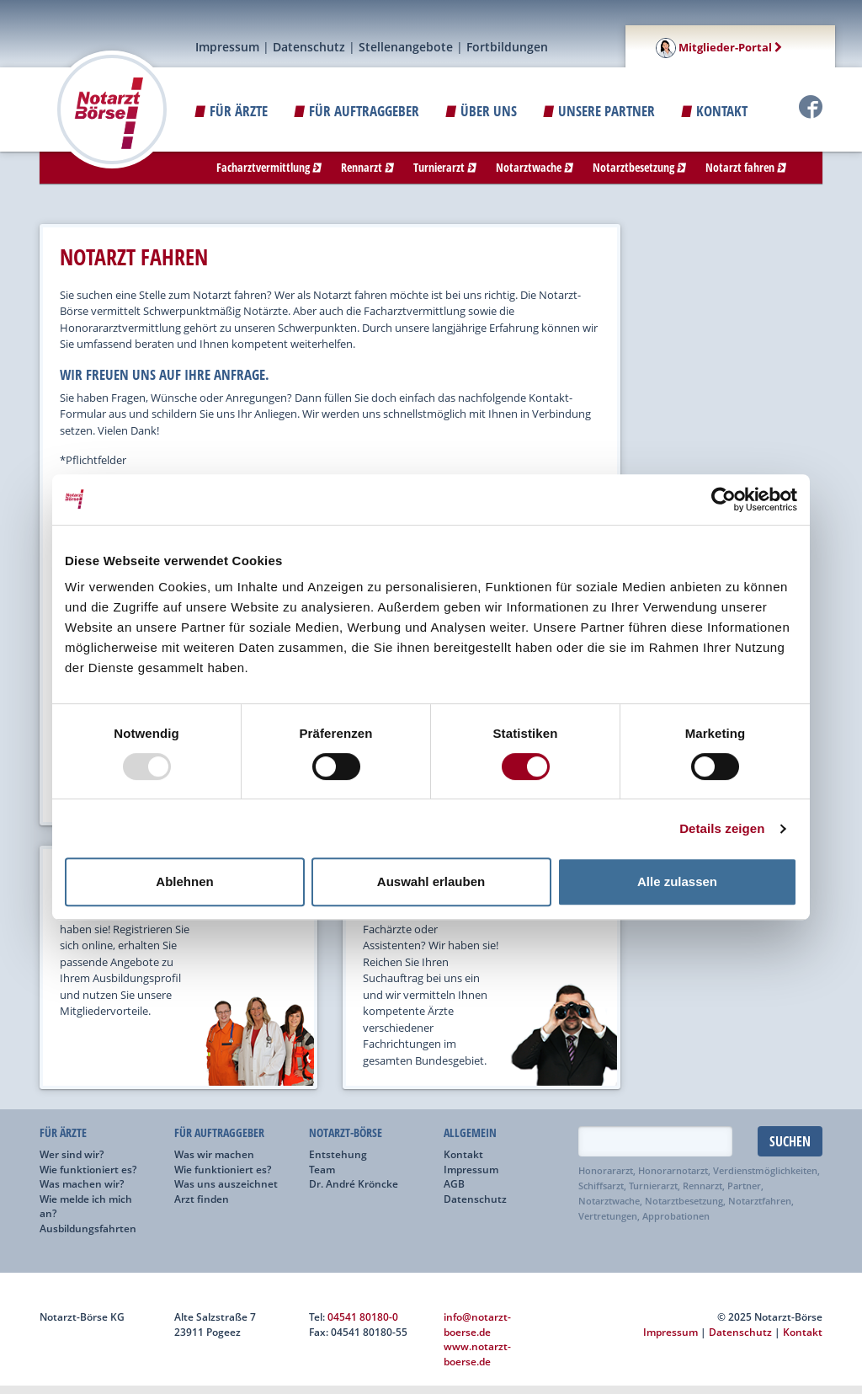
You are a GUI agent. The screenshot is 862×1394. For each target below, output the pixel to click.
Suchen (790, 1141)
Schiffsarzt (601, 1186)
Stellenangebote (406, 47)
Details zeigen (721, 828)
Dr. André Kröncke (353, 1183)
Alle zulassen (677, 881)
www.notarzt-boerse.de (477, 1353)
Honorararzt (605, 1171)
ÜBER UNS (481, 110)
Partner (744, 1186)
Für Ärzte (231, 110)
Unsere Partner (599, 110)
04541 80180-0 (362, 1316)
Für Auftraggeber (356, 110)
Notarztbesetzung (639, 167)
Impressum (227, 47)
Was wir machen (214, 1154)
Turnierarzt (444, 167)
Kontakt (714, 110)
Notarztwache (534, 167)
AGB (454, 1183)
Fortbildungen (507, 47)
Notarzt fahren (745, 167)
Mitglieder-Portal (719, 47)
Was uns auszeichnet (226, 1183)
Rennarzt (367, 167)
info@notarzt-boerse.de (477, 1324)
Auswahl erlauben (431, 881)
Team (322, 1169)
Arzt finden (201, 1198)
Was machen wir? (82, 1183)
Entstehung (338, 1154)
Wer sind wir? (72, 1154)
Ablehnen (184, 881)
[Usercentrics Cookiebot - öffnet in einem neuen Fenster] (723, 499)
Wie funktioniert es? (88, 1169)
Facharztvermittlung (269, 167)
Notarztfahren (759, 1201)
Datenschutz (309, 47)
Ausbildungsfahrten (88, 1228)
